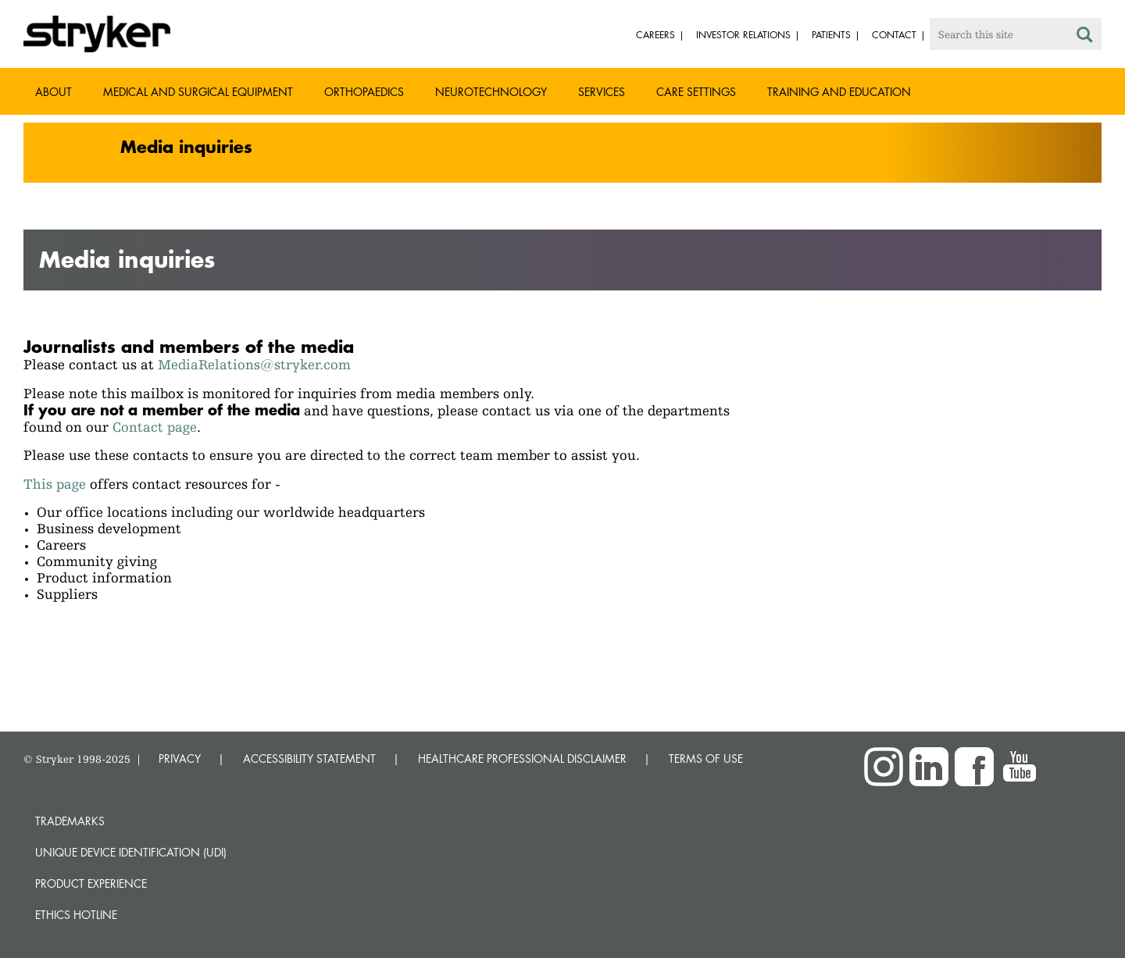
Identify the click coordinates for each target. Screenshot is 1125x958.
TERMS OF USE (706, 758)
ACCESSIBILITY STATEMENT (309, 758)
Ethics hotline (76, 914)
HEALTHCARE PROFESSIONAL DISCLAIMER (522, 758)
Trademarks (70, 821)
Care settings (696, 91)
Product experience (91, 883)
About (53, 91)
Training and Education (839, 91)
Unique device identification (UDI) (131, 852)
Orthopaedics (364, 91)
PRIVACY (180, 758)
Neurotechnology (491, 91)
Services (601, 91)
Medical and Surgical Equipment (198, 91)
